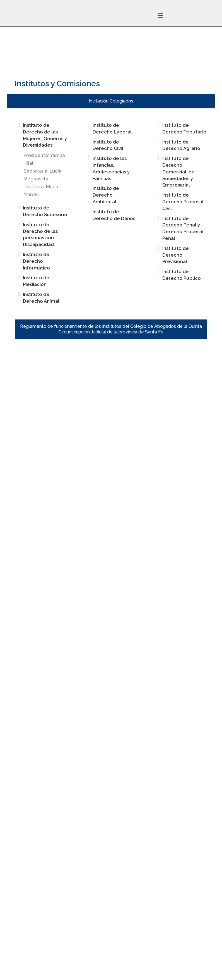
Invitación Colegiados (111, 101)
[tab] (111, 101)
